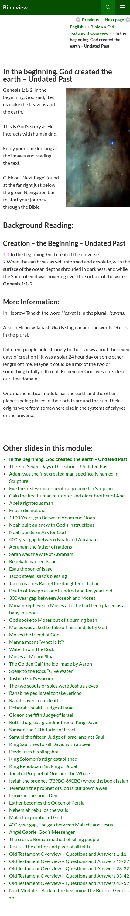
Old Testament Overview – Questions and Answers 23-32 (69, 868)
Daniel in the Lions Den (33, 795)
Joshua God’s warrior (31, 678)
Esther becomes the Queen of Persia (46, 802)
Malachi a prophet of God (35, 817)
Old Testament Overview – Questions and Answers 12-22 (69, 861)
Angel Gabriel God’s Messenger (42, 832)
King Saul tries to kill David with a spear (50, 744)
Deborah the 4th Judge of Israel (42, 707)
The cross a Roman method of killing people (54, 839)
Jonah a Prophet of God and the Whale (49, 773)
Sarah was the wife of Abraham (41, 554)
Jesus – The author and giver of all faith (49, 846)
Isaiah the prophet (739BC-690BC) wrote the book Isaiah (68, 780)
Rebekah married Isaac (32, 561)
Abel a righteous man (31, 503)
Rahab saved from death (34, 700)
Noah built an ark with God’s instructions (51, 525)
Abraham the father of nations (40, 547)
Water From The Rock (31, 649)
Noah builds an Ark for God (37, 532)
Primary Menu (122, 7)
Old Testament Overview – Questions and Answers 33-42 (69, 876)
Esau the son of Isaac (30, 568)
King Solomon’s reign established (43, 759)
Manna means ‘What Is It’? (36, 642)
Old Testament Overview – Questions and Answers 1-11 (67, 854)
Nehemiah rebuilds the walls (38, 810)
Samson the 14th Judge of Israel (42, 729)
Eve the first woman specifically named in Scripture (61, 488)
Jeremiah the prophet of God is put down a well (58, 788)
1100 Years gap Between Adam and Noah (52, 517)
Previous (90, 19)
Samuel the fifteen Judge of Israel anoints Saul (56, 737)
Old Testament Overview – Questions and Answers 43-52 (69, 883)
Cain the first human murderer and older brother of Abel (67, 495)
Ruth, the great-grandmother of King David (54, 722)
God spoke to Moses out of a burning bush (53, 620)
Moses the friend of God (34, 634)
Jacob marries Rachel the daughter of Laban (54, 583)
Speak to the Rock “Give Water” (41, 671)
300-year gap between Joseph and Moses (52, 598)
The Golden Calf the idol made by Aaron (50, 664)
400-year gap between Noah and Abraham (53, 539)
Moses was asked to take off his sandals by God (58, 627)
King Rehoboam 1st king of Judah (44, 766)
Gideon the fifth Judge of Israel (41, 715)
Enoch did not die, (27, 510)
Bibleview (15, 7)
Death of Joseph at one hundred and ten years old (60, 590)
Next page (114, 19)
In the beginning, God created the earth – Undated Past (68, 459)
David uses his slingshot (34, 751)
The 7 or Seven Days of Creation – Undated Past (59, 466)
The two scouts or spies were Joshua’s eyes (53, 685)
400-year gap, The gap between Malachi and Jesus (61, 824)
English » (78, 26)
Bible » (97, 26)
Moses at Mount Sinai (32, 656)
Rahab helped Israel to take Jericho (45, 693)
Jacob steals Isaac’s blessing (38, 576)
